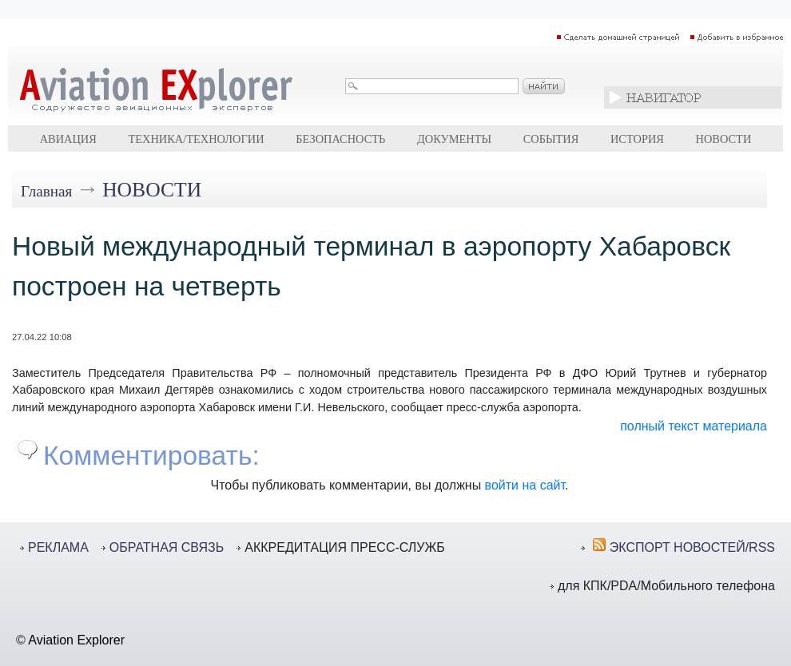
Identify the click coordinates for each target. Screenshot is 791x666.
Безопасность (340, 139)
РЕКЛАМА (58, 547)
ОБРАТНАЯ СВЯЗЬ (166, 547)
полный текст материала (693, 426)
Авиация (68, 139)
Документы (454, 139)
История (637, 139)
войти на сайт (525, 485)
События (551, 139)
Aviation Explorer (76, 640)
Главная (46, 191)
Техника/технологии (196, 139)
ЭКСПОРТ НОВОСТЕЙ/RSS (692, 547)
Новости (724, 139)
